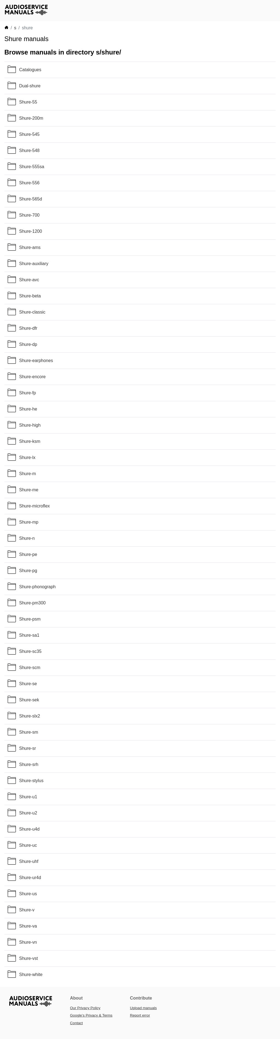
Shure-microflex (34, 506)
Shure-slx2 (29, 716)
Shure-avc (29, 279)
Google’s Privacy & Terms (91, 1015)
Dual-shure (29, 86)
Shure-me (28, 489)
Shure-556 (29, 182)
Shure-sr (27, 748)
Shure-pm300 (32, 603)
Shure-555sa (31, 166)
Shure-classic (32, 312)
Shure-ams (29, 247)
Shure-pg (28, 570)
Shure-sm (28, 732)
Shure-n (27, 538)
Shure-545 (29, 134)
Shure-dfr (28, 328)
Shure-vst (28, 958)
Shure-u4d (29, 829)
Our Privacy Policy (85, 1008)
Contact (76, 1023)
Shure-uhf (28, 861)
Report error (140, 1015)
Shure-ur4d (30, 877)
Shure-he (28, 409)
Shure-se (28, 683)
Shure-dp (28, 344)
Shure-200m (31, 118)
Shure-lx (27, 457)
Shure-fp (27, 393)
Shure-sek (29, 700)
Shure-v (26, 910)
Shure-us (28, 893)
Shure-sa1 (29, 635)
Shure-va (28, 926)
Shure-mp (28, 522)
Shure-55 (28, 102)
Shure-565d (30, 199)
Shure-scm (29, 667)
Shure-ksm (29, 441)
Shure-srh (28, 764)
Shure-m (27, 473)
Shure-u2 (28, 813)
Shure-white (30, 974)
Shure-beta (30, 296)
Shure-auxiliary (33, 263)
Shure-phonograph (37, 586)
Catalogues (30, 69)
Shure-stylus (31, 780)
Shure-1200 (30, 231)
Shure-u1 (28, 796)
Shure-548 (29, 150)
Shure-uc (28, 845)
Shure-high (29, 425)
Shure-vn (28, 942)
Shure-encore (32, 376)
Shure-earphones (36, 360)
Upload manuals (143, 1008)
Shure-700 (29, 215)
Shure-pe (28, 554)
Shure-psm (29, 619)
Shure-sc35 (30, 651)
